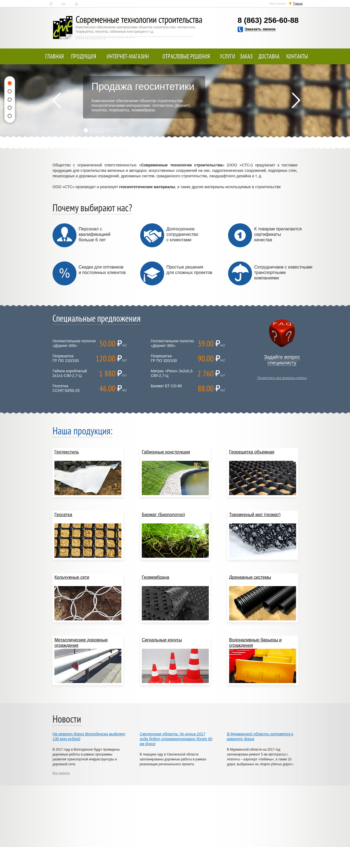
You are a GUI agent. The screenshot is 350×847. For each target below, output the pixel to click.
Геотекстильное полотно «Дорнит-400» (74, 343)
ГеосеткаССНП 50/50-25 (66, 388)
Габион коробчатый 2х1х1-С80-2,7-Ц (70, 373)
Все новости (61, 773)
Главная (51, 3)
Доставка (269, 56)
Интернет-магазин (128, 56)
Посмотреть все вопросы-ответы (282, 378)
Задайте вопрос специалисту (282, 359)
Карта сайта (76, 3)
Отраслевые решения (186, 56)
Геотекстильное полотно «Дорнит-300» (172, 343)
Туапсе (298, 3)
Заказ (246, 56)
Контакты (63, 3)
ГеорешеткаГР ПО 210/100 (66, 358)
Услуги (227, 56)
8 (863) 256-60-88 (268, 20)
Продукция (83, 56)
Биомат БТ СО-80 (166, 386)
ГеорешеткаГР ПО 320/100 (164, 358)
